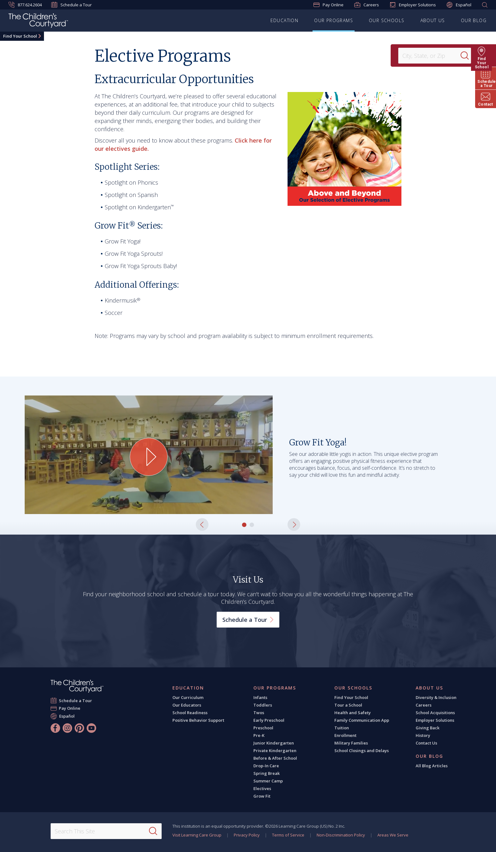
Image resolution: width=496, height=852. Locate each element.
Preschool (263, 727)
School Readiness (190, 712)
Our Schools (386, 20)
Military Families (351, 742)
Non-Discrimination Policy (341, 835)
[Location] (431, 56)
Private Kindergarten (274, 750)
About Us (432, 20)
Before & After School (275, 758)
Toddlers (262, 705)
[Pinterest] (79, 728)
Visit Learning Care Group (196, 835)
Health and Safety (352, 712)
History (423, 735)
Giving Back (427, 727)
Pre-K (258, 735)
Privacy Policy (247, 835)
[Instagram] (67, 728)
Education (284, 20)
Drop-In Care (266, 765)
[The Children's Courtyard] (38, 21)
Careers (366, 5)
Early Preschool (268, 720)
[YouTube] (91, 728)
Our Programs (333, 20)
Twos (258, 712)
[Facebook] (55, 728)
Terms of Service (288, 835)
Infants (260, 697)
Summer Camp (268, 780)
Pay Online (328, 5)
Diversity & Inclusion (436, 697)
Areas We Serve (392, 835)
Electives (262, 788)
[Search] (469, 56)
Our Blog (474, 20)
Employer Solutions (413, 5)
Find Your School (20, 36)
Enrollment (345, 735)
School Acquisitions (435, 712)
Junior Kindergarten (273, 742)
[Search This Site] (106, 831)
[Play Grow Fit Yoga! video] (149, 457)
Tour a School (348, 705)
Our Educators (186, 705)
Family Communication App (361, 720)
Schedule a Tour (71, 5)
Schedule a (248, 619)
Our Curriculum (187, 697)
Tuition (341, 727)
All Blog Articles (432, 765)
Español (459, 5)
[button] (202, 524)
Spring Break (266, 773)
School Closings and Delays (361, 750)
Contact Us (426, 742)
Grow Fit (261, 796)
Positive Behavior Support (198, 720)
